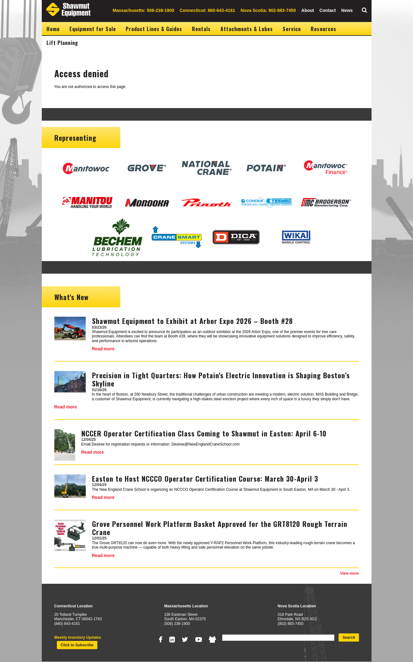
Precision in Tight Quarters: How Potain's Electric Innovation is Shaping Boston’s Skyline (221, 379)
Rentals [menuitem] (201, 29)
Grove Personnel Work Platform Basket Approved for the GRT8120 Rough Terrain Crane (219, 528)
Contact (327, 10)
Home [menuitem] (53, 29)
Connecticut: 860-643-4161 (207, 10)
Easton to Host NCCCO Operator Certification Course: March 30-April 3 (205, 478)
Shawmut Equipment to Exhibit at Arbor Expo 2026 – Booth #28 (192, 321)
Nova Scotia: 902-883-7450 (268, 10)
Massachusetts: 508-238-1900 (143, 10)
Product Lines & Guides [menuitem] (154, 29)
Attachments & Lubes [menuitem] (246, 29)
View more (349, 573)
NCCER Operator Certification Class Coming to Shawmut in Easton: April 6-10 (204, 433)
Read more (103, 348)
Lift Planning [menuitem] (62, 43)
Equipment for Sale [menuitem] (92, 29)
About (307, 10)
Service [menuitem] (292, 29)
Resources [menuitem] (323, 29)
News (347, 10)
